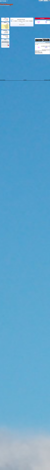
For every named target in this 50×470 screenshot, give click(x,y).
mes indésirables (6, 25)
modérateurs (6, 27)
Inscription (42, 18)
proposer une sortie (5, 19)
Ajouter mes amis (37, 51)
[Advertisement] (32, 9)
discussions (6, 36)
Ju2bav (46, 21)
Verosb (39, 47)
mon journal (6, 31)
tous (7, 23)
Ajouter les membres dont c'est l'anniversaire (40, 50)
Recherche (12, 19)
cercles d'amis (6, 26)
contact (7, 37)
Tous (35, 20)
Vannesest (46, 47)
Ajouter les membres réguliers (38, 52)
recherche (7, 28)
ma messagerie (6, 32)
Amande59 (38, 21)
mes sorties (6, 20)
